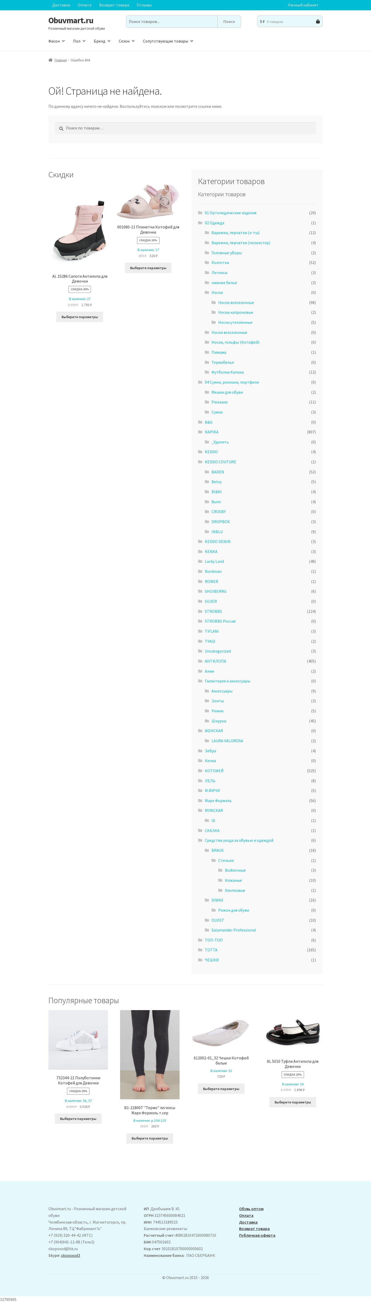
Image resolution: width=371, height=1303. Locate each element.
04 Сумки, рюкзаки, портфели (232, 382)
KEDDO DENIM (218, 541)
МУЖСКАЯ (214, 810)
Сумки (217, 412)
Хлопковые (235, 890)
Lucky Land (214, 561)
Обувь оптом (251, 1208)
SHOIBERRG (215, 591)
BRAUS (218, 850)
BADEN (218, 471)
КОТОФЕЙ (214, 770)
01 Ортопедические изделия (230, 212)
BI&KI (217, 491)
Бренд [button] (102, 41)
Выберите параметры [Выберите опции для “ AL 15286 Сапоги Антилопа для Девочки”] (80, 317)
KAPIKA (211, 431)
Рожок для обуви (233, 910)
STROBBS (213, 611)
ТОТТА (211, 949)
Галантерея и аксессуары (227, 680)
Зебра (210, 750)
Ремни (217, 710)
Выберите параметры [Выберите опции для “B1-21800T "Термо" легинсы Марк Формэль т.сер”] (150, 1138)
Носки (217, 292)
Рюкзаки (219, 402)
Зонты (218, 700)
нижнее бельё (224, 282)
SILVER (211, 601)
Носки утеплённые (235, 322)
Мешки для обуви (227, 392)
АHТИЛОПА (215, 661)
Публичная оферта (257, 1235)
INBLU (217, 531)
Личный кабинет (303, 4)
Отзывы (144, 4)
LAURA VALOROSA (227, 740)
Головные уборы (227, 252)
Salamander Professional (234, 930)
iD (213, 820)
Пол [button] (79, 41)
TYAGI (210, 641)
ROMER (211, 581)
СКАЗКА (212, 830)
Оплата (84, 4)
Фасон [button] (56, 41)
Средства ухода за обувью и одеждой (239, 840)
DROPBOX (221, 521)
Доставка (61, 4)
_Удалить (220, 441)
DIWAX (217, 900)
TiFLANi (212, 631)
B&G (209, 422)
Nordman (213, 571)
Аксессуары (222, 691)
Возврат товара (114, 4)
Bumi (216, 501)
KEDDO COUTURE (220, 461)
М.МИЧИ (212, 790)
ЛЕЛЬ (210, 780)
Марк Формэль (218, 800)
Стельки (226, 860)
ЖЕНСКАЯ (214, 730)
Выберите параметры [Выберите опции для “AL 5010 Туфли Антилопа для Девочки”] (293, 1102)
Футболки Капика (228, 372)
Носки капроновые (235, 312)
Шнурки (219, 720)
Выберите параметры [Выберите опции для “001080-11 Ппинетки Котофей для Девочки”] (148, 268)
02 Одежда (214, 222)
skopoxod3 (70, 1255)
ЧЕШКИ (212, 959)
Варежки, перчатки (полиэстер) (241, 242)
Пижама (219, 352)
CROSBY (219, 511)
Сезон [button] (127, 41)
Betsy (217, 481)
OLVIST (218, 920)
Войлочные (235, 870)
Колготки (220, 262)
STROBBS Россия (220, 621)
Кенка (210, 760)
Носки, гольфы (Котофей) (235, 342)
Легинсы (219, 272)
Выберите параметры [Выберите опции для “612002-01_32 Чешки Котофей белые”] (221, 1088)
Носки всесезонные (236, 302)
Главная (61, 60)
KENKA (211, 551)
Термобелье (223, 362)
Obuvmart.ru (70, 20)
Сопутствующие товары (168, 41)
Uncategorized (218, 651)
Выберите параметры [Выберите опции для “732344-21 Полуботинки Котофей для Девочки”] (78, 1118)
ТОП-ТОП (214, 940)
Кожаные (233, 880)
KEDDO (211, 451)
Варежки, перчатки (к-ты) (235, 232)
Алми (209, 671)
